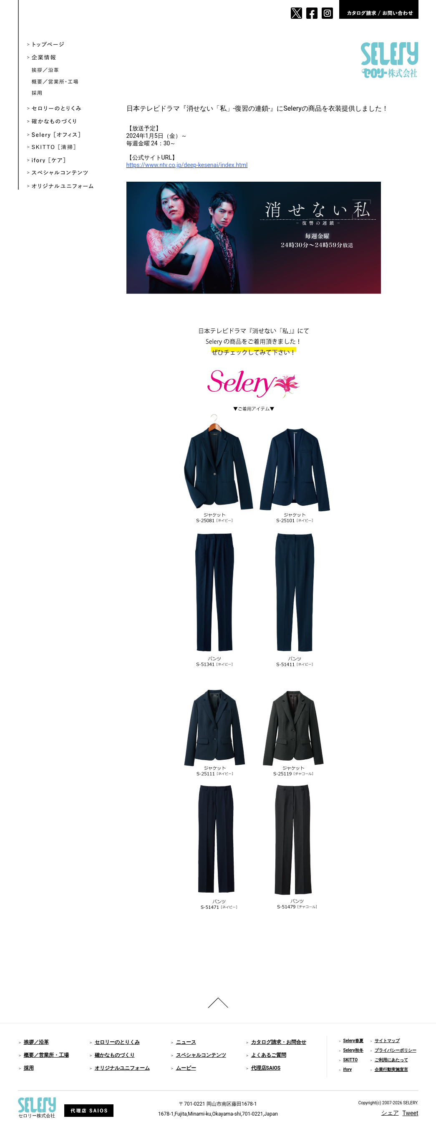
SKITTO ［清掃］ (66, 148)
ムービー (186, 1068)
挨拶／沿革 (69, 71)
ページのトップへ (218, 1002)
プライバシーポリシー (395, 1050)
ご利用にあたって (391, 1060)
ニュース (186, 1042)
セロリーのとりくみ (66, 109)
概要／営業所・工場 (69, 82)
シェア (390, 1112)
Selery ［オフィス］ (66, 135)
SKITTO (350, 1060)
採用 (69, 93)
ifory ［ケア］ (66, 160)
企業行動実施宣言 (391, 1069)
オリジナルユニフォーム (66, 186)
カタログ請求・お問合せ (278, 1042)
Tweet (410, 1113)
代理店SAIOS (266, 1068)
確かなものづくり (66, 122)
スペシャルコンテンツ (66, 173)
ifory (347, 1069)
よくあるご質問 (268, 1055)
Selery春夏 (353, 1040)
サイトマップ (387, 1040)
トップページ (66, 45)
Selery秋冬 (353, 1050)
